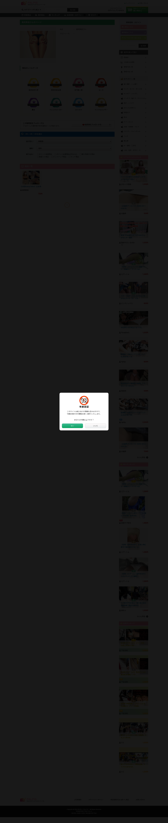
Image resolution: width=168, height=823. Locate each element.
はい (72, 426)
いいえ (95, 426)
